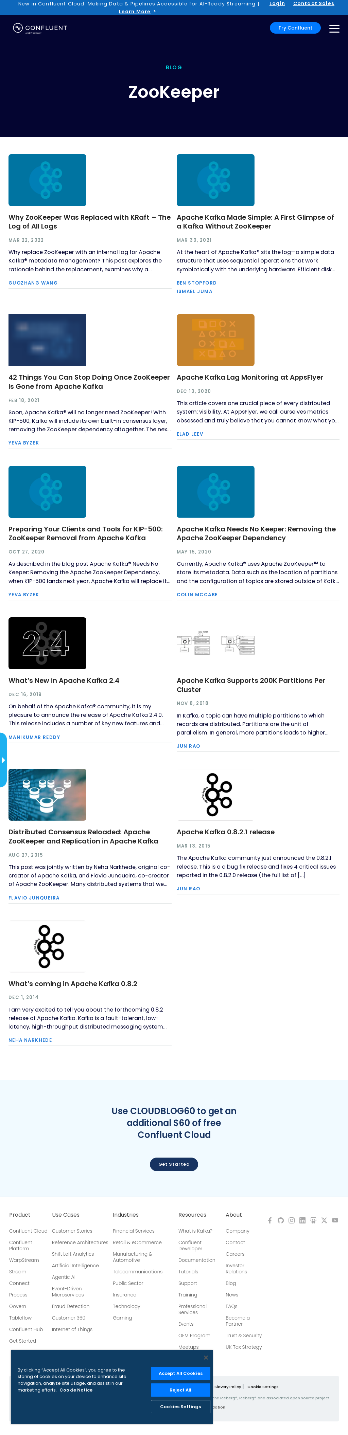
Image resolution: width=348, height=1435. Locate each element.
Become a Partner (238, 1320)
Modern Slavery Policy (219, 1386)
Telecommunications (137, 1271)
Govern (17, 1306)
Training (187, 1294)
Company (237, 1231)
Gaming (122, 1317)
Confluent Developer (190, 1245)
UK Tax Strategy (244, 1347)
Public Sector (128, 1283)
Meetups (188, 1347)
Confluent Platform (20, 1245)
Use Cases (66, 1215)
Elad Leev (190, 434)
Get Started (22, 1341)
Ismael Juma (194, 291)
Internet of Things (72, 1329)
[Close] (206, 1358)
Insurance (124, 1294)
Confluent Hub (26, 1329)
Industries (126, 1215)
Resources (192, 1215)
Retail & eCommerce (137, 1242)
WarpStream (24, 1260)
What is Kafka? (195, 1231)
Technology (126, 1306)
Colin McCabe (197, 594)
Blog (231, 1283)
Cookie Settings (263, 1386)
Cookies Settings (180, 1406)
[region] (112, 1387)
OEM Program (194, 1335)
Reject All (180, 1390)
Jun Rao (189, 746)
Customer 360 (68, 1317)
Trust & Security (244, 1335)
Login (277, 3)
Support (187, 1283)
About (234, 1215)
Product (20, 1215)
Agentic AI (63, 1277)
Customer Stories (72, 1231)
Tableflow (20, 1317)
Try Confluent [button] (295, 27)
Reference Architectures (80, 1242)
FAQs (231, 1306)
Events (185, 1324)
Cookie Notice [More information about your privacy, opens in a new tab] (75, 1390)
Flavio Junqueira (33, 898)
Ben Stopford (197, 283)
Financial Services (134, 1231)
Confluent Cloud (28, 1231)
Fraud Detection (70, 1306)
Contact (235, 1242)
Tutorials (188, 1271)
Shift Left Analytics (73, 1254)
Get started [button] (174, 1164)
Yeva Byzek (23, 443)
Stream (18, 1271)
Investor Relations (236, 1268)
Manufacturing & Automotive (132, 1257)
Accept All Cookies (181, 1373)
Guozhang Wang (33, 283)
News (232, 1294)
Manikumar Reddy (34, 737)
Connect (19, 1283)
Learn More (135, 11)
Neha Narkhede (30, 1040)
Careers (235, 1254)
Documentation (196, 1260)
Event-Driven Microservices (68, 1291)
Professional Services (192, 1309)
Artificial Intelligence (75, 1265)
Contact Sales (313, 3)
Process (18, 1294)
